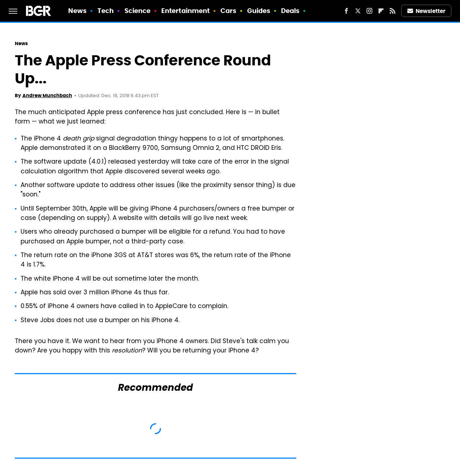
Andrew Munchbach (47, 95)
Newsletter (426, 11)
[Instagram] (369, 11)
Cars (228, 11)
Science (137, 11)
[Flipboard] (381, 11)
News (77, 11)
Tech (105, 11)
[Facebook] (346, 11)
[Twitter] (358, 11)
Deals (290, 11)
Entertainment (185, 11)
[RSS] (392, 11)
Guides (259, 11)
